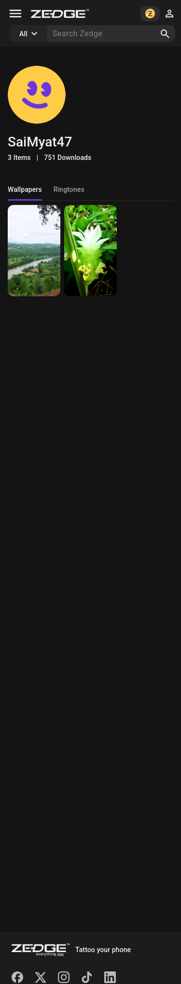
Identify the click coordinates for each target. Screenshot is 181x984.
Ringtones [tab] (69, 189)
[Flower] (90, 250)
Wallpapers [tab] (25, 189)
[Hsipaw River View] (34, 250)
